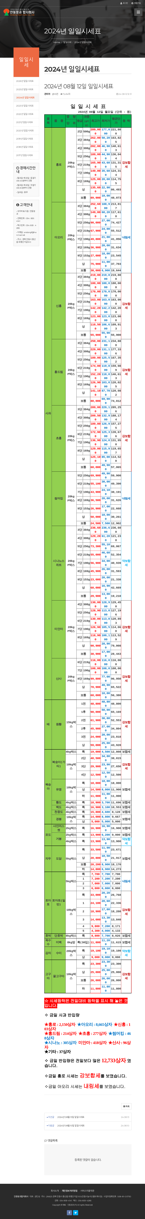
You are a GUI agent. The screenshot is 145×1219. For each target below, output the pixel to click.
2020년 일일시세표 (25, 130)
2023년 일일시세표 (24, 105)
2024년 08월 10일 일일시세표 (70, 1125)
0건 (55, 94)
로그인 (124, 3)
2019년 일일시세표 (24, 138)
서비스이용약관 (87, 1190)
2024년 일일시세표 (25, 97)
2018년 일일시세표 (24, 147)
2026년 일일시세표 (24, 81)
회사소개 (55, 1190)
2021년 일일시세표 (24, 122)
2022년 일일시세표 (24, 114)
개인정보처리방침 (69, 1190)
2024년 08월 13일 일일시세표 (70, 1117)
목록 (126, 1106)
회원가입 (136, 3)
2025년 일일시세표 (24, 89)
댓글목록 (50, 1140)
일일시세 (67, 42)
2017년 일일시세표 (24, 155)
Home (57, 42)
